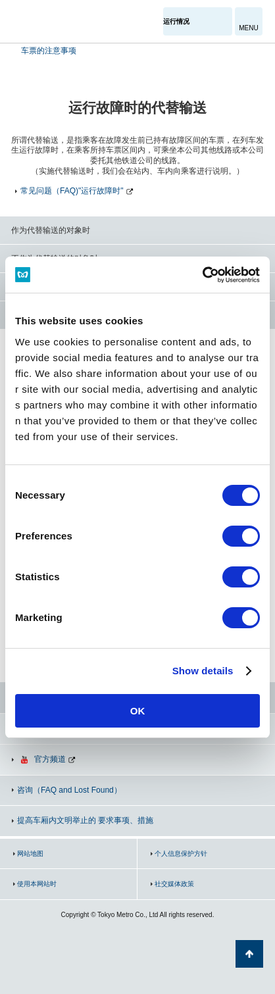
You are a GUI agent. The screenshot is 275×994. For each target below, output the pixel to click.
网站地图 (30, 853)
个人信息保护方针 (181, 853)
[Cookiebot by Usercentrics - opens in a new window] (202, 275)
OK (137, 710)
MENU (248, 28)
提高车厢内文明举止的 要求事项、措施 (85, 820)
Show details (203, 670)
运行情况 (176, 21)
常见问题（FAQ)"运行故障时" (72, 190)
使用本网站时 (37, 883)
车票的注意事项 (47, 50)
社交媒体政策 (174, 883)
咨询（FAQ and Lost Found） (69, 790)
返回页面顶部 (249, 954)
